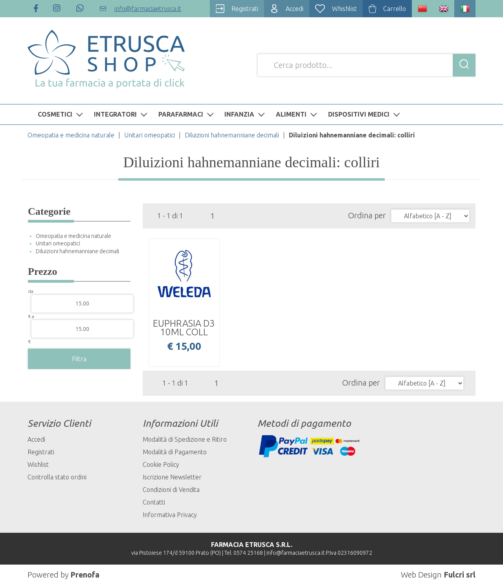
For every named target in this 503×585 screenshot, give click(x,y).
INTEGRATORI (121, 114)
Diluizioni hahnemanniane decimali (232, 135)
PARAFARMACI (187, 114)
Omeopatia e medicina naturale (71, 135)
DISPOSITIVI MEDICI (365, 114)
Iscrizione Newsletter (172, 477)
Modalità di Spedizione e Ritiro (185, 439)
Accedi (36, 439)
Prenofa (85, 574)
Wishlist (38, 464)
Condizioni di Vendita (171, 489)
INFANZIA (245, 114)
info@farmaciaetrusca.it (295, 553)
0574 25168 (248, 553)
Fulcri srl (459, 574)
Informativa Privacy (170, 514)
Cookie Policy (161, 464)
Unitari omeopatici (149, 135)
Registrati (41, 451)
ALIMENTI (297, 114)
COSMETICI (61, 114)
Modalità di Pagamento (175, 451)
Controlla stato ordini (57, 477)
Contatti (154, 502)
